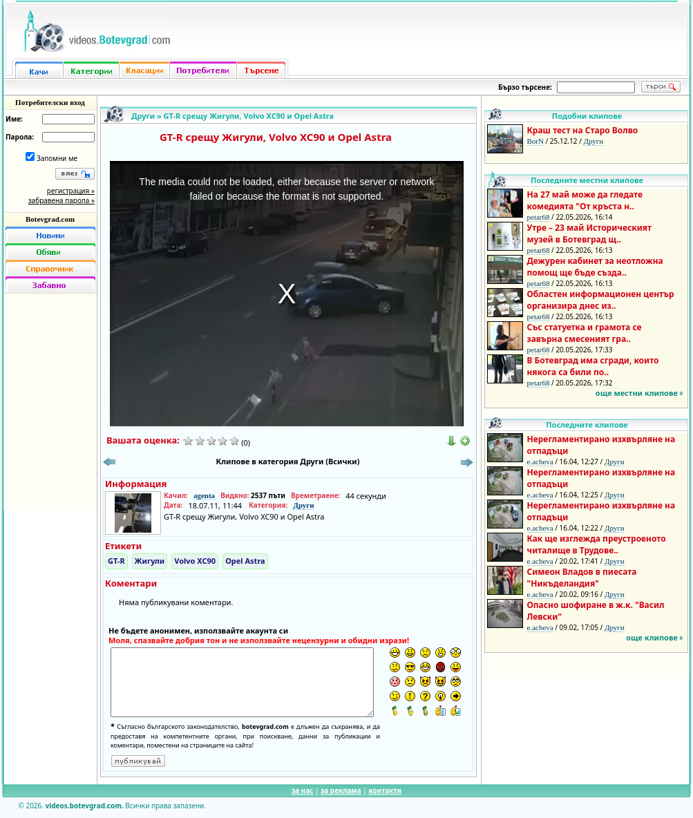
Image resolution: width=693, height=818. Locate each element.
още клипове (652, 637)
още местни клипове (637, 393)
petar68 (538, 217)
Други (143, 116)
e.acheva (540, 461)
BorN (535, 141)
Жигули (150, 560)
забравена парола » (61, 200)
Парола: (20, 137)
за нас (302, 790)
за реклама (341, 790)
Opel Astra (245, 560)
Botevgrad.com (50, 219)
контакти (384, 790)
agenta (204, 495)
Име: (14, 119)
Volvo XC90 (195, 560)
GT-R (116, 560)
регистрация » (71, 191)
